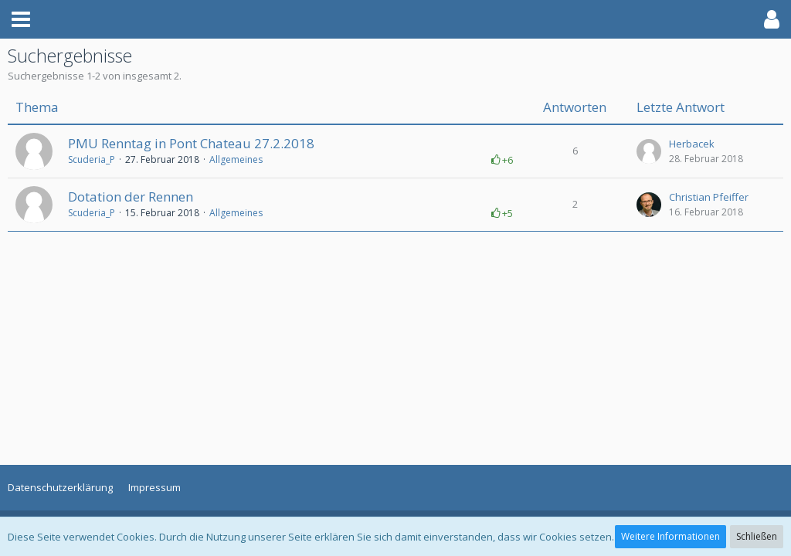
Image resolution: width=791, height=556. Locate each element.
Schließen (756, 536)
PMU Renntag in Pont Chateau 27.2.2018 (191, 143)
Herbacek (692, 144)
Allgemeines (236, 159)
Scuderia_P (91, 159)
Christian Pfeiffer (709, 197)
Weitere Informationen (670, 536)
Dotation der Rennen (130, 196)
